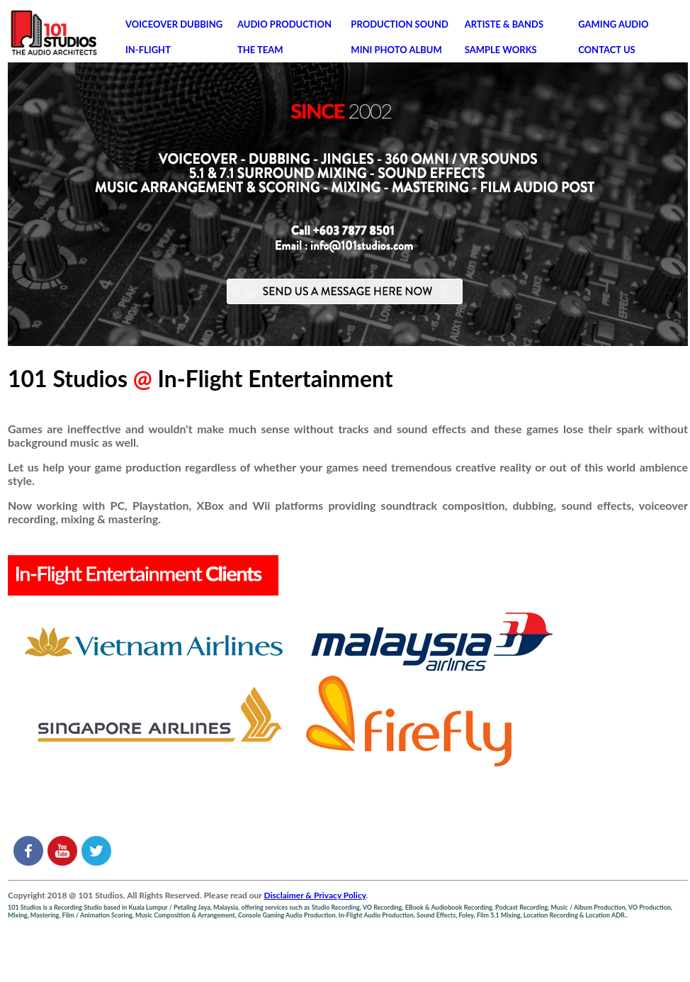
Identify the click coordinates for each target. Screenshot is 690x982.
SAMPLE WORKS (501, 49)
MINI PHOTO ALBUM (396, 49)
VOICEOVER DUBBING (173, 24)
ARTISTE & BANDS (504, 24)
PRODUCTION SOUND (399, 24)
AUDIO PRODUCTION (284, 24)
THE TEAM (260, 49)
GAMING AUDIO (613, 24)
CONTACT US (606, 49)
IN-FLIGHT (148, 49)
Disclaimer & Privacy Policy (315, 895)
